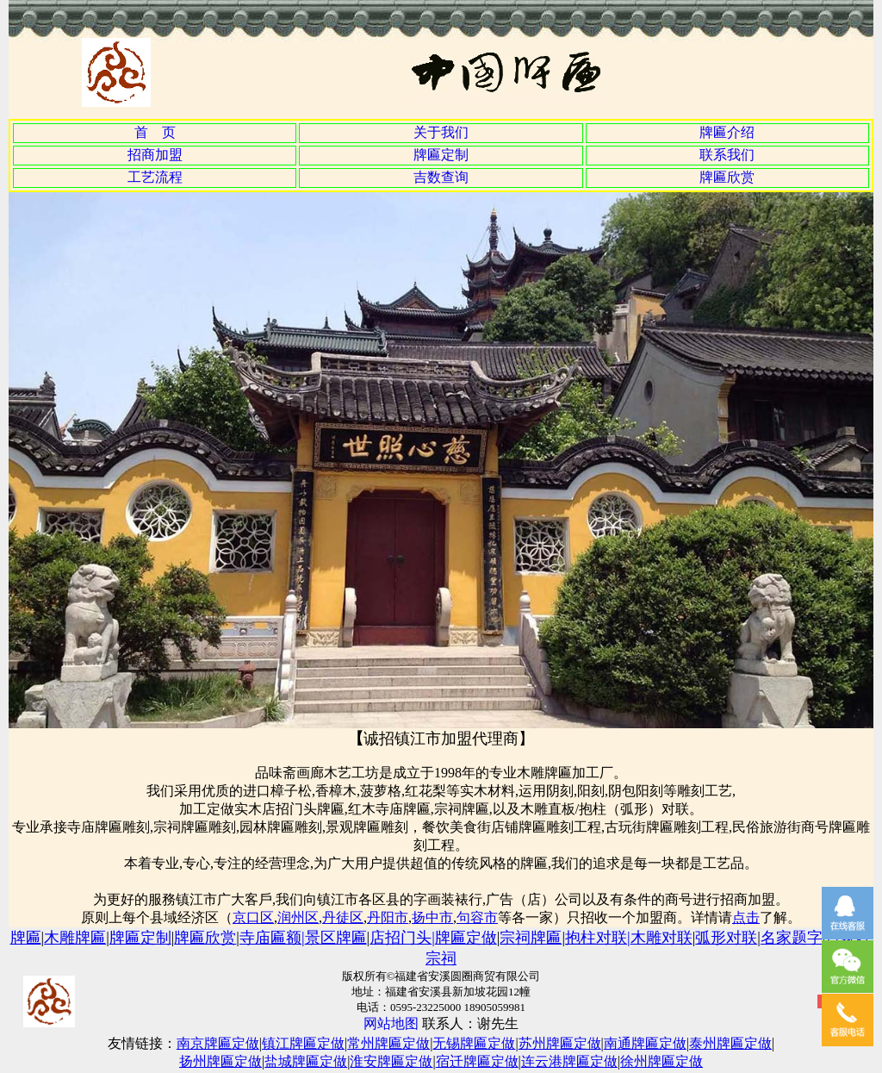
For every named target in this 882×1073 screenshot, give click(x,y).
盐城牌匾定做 (305, 1061)
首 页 (155, 132)
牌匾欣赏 (727, 177)
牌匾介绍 (727, 132)
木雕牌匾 (75, 937)
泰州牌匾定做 (730, 1043)
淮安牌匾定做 (391, 1061)
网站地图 (391, 1023)
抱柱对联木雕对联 (629, 937)
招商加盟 (155, 154)
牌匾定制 (441, 154)
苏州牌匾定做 (560, 1043)
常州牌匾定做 (388, 1043)
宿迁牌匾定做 (477, 1061)
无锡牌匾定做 (473, 1043)
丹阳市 (387, 917)
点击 (746, 917)
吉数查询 (441, 177)
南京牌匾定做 (218, 1043)
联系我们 (727, 154)
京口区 (253, 917)
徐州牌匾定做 (661, 1061)
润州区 (298, 917)
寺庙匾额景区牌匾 (303, 937)
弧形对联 (726, 937)
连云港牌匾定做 (569, 1061)
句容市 (477, 917)
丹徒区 (342, 917)
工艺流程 (155, 177)
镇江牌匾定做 (303, 1043)
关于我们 (441, 132)
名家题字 (792, 937)
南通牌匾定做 (645, 1043)
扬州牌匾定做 (220, 1061)
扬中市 (432, 917)
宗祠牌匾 (531, 937)
